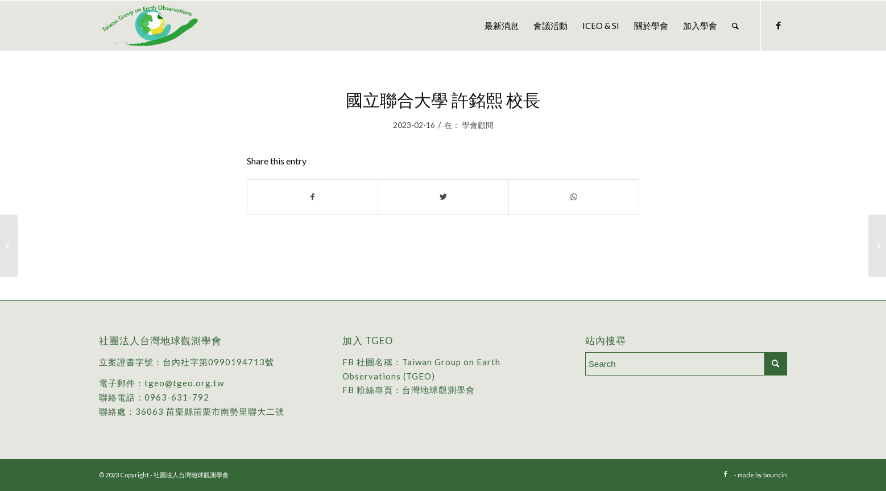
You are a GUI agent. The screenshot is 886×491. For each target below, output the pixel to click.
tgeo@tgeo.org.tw (184, 383)
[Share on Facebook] (312, 197)
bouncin (775, 474)
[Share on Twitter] (443, 197)
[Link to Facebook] (778, 25)
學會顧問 (478, 125)
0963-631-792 (176, 397)
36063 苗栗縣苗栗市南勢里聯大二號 (209, 411)
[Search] (735, 26)
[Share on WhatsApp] (574, 197)
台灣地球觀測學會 (438, 390)
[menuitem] (501, 26)
